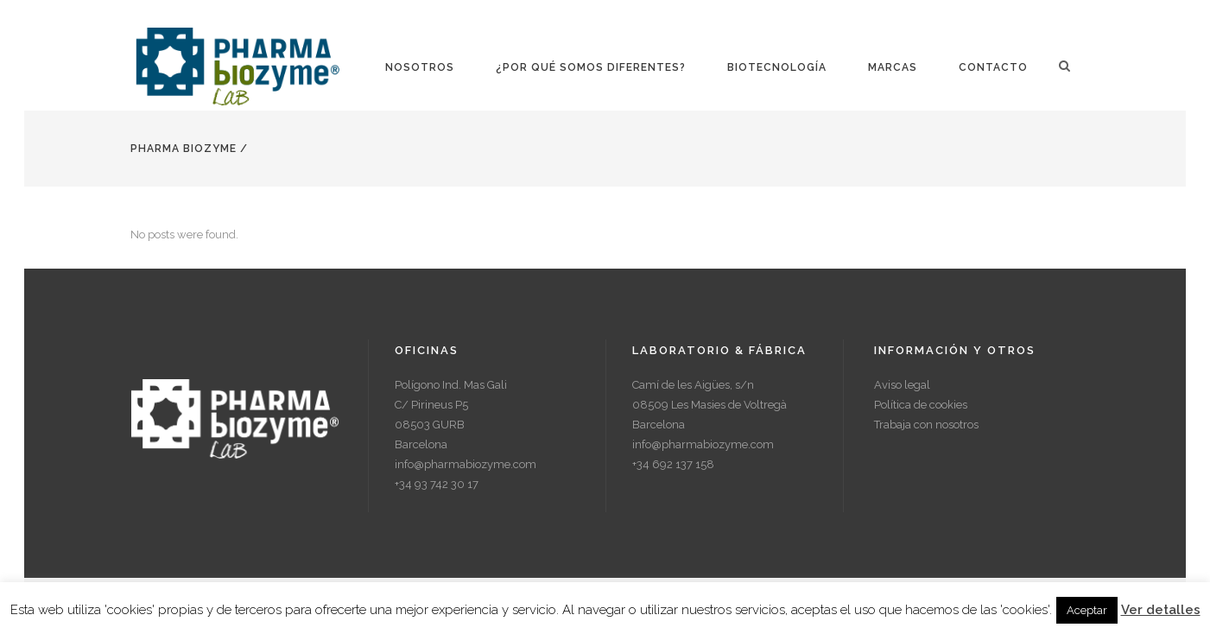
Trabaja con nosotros (926, 424)
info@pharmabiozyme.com (465, 464)
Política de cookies (920, 404)
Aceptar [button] (1087, 610)
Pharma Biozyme (183, 149)
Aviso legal (902, 384)
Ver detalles (1160, 610)
